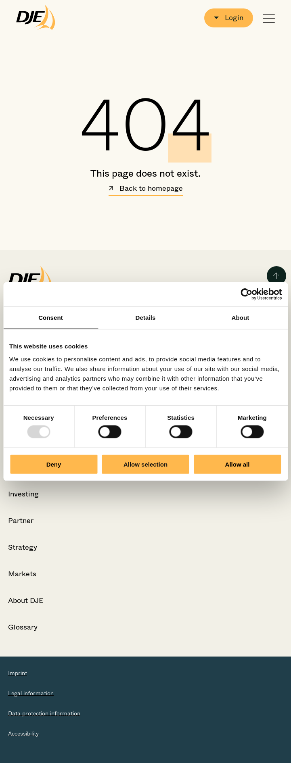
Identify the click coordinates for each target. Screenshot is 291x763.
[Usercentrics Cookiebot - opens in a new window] (246, 294)
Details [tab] (146, 317)
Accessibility (23, 734)
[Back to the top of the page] (276, 276)
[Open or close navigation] (269, 18)
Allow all (237, 464)
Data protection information (44, 713)
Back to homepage (146, 189)
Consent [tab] (50, 317)
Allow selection (145, 464)
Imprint (17, 673)
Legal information (31, 693)
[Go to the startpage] (35, 18)
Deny (53, 464)
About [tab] (240, 317)
